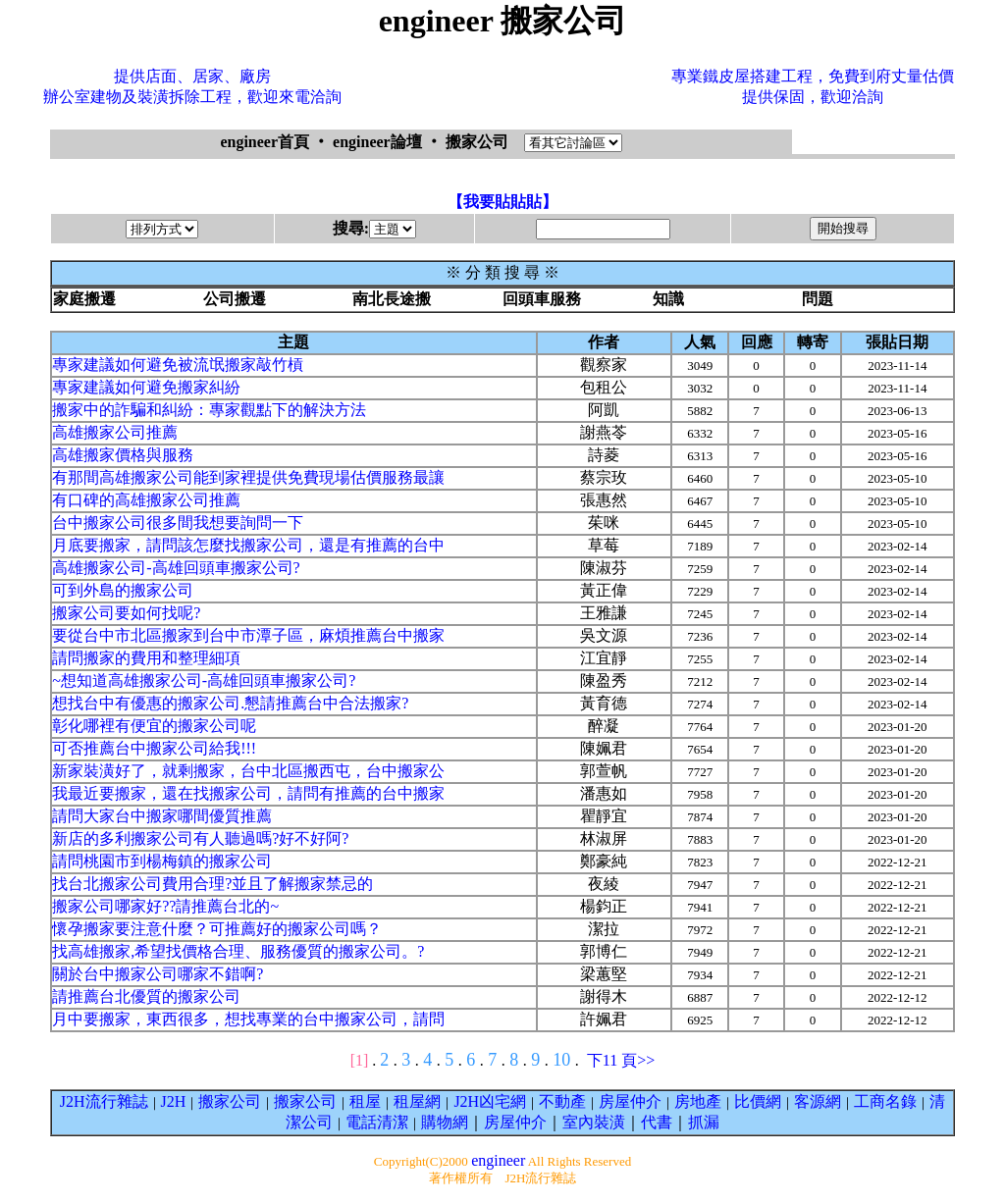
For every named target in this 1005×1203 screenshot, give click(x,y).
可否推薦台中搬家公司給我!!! (154, 748)
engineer (498, 1160)
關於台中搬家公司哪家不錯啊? (157, 974)
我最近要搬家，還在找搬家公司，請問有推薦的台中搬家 (248, 793)
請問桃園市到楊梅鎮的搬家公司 (162, 861)
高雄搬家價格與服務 (122, 454)
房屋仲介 (630, 1101)
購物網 (444, 1122)
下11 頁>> (621, 1060)
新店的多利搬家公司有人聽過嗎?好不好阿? (200, 838)
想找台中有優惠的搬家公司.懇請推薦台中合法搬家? (230, 703)
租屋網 (417, 1101)
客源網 (817, 1101)
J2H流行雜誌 (104, 1101)
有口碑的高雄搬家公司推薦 (146, 500)
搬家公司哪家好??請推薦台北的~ (165, 906)
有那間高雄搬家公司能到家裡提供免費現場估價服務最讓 (248, 477)
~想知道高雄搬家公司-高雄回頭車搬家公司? (203, 680)
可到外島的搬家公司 (122, 590)
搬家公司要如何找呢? (126, 612)
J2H (173, 1101)
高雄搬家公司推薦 (115, 432)
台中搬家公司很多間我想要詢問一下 (177, 522)
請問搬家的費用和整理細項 (146, 658)
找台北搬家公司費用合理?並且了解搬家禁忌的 (212, 883)
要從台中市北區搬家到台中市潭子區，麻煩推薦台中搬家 (248, 635)
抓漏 (703, 1122)
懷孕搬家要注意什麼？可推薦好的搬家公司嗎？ (217, 928)
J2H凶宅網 (489, 1101)
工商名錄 (885, 1101)
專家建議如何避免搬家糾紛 (146, 387)
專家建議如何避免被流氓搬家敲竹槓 (177, 364)
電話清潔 (376, 1122)
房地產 (697, 1101)
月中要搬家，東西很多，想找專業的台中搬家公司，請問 (248, 1019)
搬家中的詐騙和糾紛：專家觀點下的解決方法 (209, 409)
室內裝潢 (593, 1122)
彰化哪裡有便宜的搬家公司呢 (154, 725)
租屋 (365, 1101)
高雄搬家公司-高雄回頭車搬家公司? (175, 567)
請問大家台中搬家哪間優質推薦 (162, 816)
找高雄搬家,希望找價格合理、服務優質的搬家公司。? (238, 951)
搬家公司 (229, 1101)
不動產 (562, 1101)
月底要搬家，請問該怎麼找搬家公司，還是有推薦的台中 (248, 545)
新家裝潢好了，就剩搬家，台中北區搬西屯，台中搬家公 (248, 770)
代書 (656, 1122)
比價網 (757, 1101)
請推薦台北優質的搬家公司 (146, 996)
